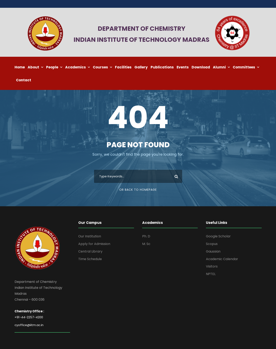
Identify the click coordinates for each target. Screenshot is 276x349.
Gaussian (213, 251)
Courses (100, 67)
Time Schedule (90, 259)
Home (20, 67)
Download (201, 67)
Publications (162, 67)
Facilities (123, 67)
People (52, 67)
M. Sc (146, 243)
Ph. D (146, 236)
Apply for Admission (94, 243)
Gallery (141, 67)
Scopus (212, 243)
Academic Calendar (222, 259)
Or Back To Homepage (138, 190)
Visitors (212, 266)
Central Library (90, 251)
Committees (244, 67)
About (33, 67)
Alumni (219, 67)
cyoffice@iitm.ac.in (29, 325)
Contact (23, 80)
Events (183, 67)
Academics (75, 67)
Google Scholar (218, 236)
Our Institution (89, 236)
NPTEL (211, 274)
